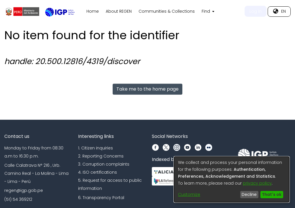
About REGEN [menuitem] (119, 11)
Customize (189, 194)
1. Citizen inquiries (95, 148)
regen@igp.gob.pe (23, 190)
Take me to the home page (147, 89)
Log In (255, 11)
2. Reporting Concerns (101, 156)
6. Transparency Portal (101, 197)
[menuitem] (207, 11)
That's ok (271, 194)
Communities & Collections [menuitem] (167, 11)
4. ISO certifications (97, 172)
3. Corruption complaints (103, 164)
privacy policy (257, 183)
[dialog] (231, 179)
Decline (249, 194)
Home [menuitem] (92, 11)
